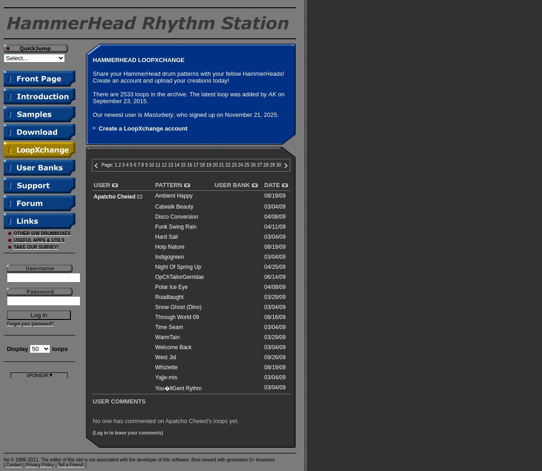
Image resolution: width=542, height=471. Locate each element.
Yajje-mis (166, 377)
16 (189, 164)
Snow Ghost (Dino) (178, 307)
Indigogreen (169, 257)
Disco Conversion (176, 217)
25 (247, 164)
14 (177, 164)
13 (170, 164)
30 (278, 164)
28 (265, 164)
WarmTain (167, 337)
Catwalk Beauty (174, 207)
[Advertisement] (39, 406)
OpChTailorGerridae (179, 277)
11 (157, 164)
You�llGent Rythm (178, 388)
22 (227, 164)
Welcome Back (173, 347)
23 (234, 164)
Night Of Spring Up (178, 267)
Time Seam (169, 327)
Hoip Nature (170, 247)
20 (215, 164)
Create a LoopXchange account (143, 128)
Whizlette (166, 367)
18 (202, 164)
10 (151, 164)
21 (221, 164)
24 (240, 164)
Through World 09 (177, 317)
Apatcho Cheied (114, 197)
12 (164, 164)
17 (195, 164)
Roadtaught (169, 297)
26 (253, 164)
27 (259, 164)
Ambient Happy (174, 196)
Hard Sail (166, 237)
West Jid (165, 357)
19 (208, 164)
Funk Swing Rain (176, 227)
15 (183, 164)
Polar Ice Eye (171, 287)
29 (272, 164)
